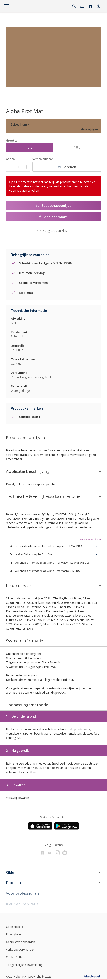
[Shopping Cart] (90, 6)
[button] (98, 6)
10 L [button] (77, 147)
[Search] (74, 6)
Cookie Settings (16, 862)
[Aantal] (18, 167)
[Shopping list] (82, 6)
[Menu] (6, 6)
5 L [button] (30, 147)
